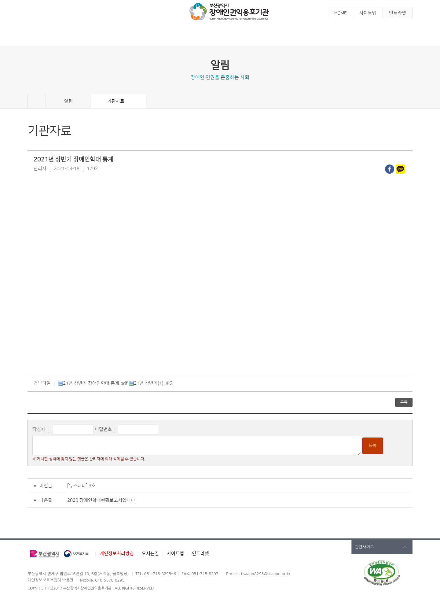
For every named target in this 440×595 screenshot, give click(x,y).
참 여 (172, 36)
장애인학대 (268, 36)
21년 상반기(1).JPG (151, 383)
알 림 (75, 36)
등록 (372, 446)
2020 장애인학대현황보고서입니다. (101, 500)
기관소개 (364, 36)
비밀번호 (103, 429)
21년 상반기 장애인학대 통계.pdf (93, 383)
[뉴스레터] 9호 (81, 485)
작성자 (38, 429)
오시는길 (150, 553)
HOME (340, 13)
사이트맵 (367, 13)
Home (36, 101)
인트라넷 (397, 13)
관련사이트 (364, 547)
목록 (404, 402)
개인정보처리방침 (117, 553)
